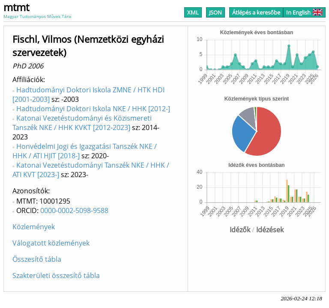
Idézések (270, 229)
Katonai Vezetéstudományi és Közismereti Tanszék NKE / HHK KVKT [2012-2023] (82, 122)
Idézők (240, 229)
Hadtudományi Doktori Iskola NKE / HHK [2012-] (93, 108)
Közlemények (33, 226)
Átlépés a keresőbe (256, 12)
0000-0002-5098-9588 (74, 210)
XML (193, 12)
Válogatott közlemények (51, 243)
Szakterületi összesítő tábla (56, 275)
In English (304, 12)
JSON (215, 12)
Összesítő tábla (36, 259)
